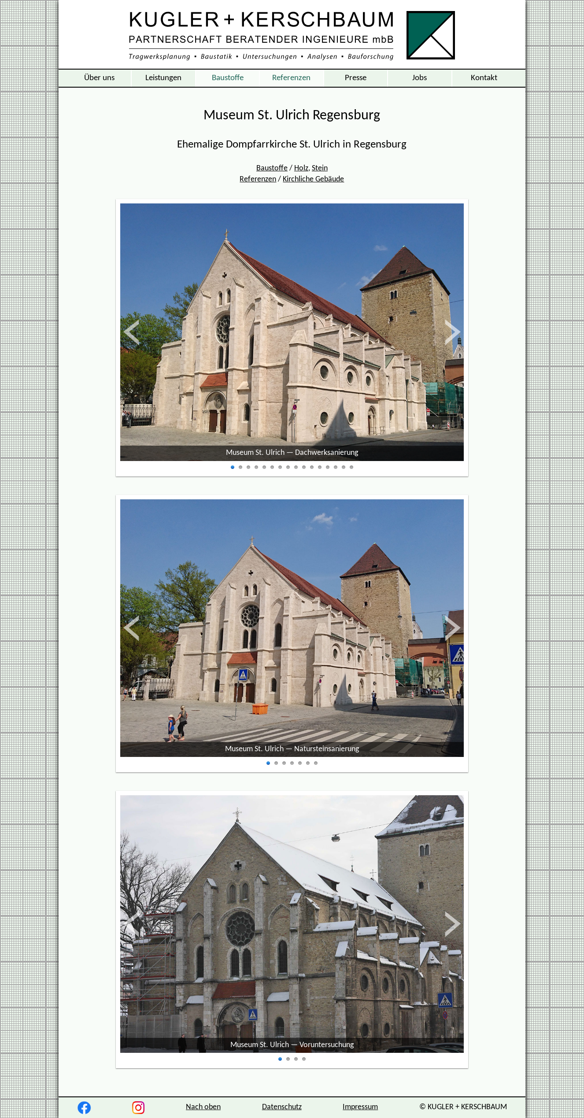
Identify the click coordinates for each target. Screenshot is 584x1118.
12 (320, 467)
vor (452, 332)
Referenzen (291, 78)
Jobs (419, 78)
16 (351, 467)
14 (335, 467)
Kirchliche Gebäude (313, 179)
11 (312, 467)
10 (304, 467)
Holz (301, 168)
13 (327, 467)
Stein (320, 168)
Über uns (99, 78)
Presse (355, 78)
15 (343, 467)
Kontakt (484, 78)
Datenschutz (282, 1107)
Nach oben (203, 1107)
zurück (140, 332)
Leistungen (163, 78)
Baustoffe (228, 78)
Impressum (360, 1107)
